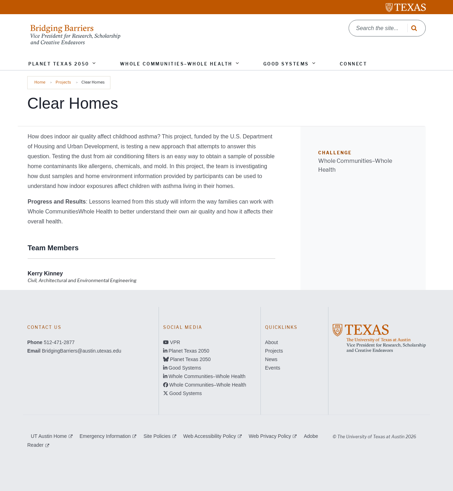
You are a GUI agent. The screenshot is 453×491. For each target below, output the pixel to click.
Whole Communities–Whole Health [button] (176, 64)
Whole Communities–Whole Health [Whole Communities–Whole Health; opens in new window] (206, 376)
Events (272, 368)
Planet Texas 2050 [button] (58, 64)
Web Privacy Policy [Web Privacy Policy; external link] (270, 436)
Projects (63, 82)
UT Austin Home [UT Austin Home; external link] (49, 436)
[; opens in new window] (379, 337)
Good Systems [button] (286, 64)
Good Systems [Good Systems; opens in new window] (184, 368)
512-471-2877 (59, 342)
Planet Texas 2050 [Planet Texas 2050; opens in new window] (188, 351)
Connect (353, 64)
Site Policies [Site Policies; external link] (156, 436)
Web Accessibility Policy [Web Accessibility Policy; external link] (209, 436)
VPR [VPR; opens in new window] (175, 342)
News (271, 359)
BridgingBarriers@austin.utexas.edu (81, 351)
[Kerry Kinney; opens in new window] (45, 274)
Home (39, 82)
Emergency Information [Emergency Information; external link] (105, 436)
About (271, 342)
